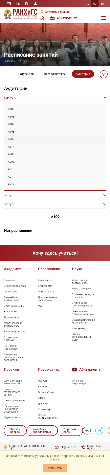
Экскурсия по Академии (11, 338)
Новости (43, 380)
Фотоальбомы (46, 392)
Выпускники (10, 311)
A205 (11, 154)
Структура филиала (15, 286)
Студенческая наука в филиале (83, 296)
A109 (11, 139)
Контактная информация (11, 347)
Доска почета (11, 317)
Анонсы (42, 386)
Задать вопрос (15, 431)
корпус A (9, 97)
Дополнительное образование (47, 299)
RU (95, 3)
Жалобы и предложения (42, 431)
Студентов (27, 73)
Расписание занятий (9, 3)
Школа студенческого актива (12, 392)
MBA (40, 305)
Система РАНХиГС (14, 305)
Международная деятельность (13, 324)
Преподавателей (55, 73)
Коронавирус (45, 409)
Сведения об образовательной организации (14, 357)
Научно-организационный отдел (82, 337)
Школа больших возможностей (13, 382)
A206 (11, 161)
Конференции (79, 328)
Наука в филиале (81, 288)
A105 (11, 116)
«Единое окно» (12, 417)
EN (102, 3)
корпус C (9, 204)
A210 (11, 169)
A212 (11, 184)
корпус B (9, 195)
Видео (41, 398)
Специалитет (45, 286)
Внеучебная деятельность (11, 299)
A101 (11, 109)
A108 (11, 131)
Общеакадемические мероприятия (83, 321)
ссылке (54, 459)
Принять (55, 468)
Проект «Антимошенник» (47, 416)
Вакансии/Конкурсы (15, 331)
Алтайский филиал (57, 11)
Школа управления (14, 400)
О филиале (10, 280)
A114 (11, 146)
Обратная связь (70, 431)
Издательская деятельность (79, 281)
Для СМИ (43, 403)
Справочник (28, 3)
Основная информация (79, 382)
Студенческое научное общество (82, 304)
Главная (8, 61)
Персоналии (10, 291)
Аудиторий (83, 73)
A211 (11, 176)
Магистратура (46, 291)
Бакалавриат (45, 280)
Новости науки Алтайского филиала (83, 313)
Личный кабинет (37, 3)
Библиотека (18, 3)
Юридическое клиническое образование (11, 409)
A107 (11, 124)
